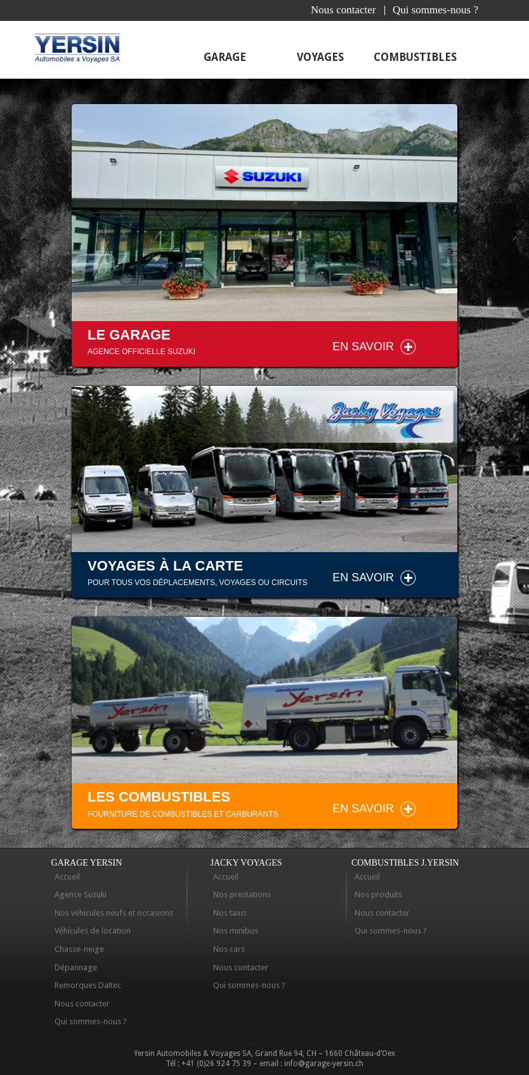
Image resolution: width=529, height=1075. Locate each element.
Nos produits (378, 894)
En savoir (363, 346)
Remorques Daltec (88, 985)
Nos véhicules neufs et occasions (114, 913)
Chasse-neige (79, 949)
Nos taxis (230, 913)
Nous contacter (343, 10)
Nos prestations (242, 894)
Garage (225, 57)
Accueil (67, 876)
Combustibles (415, 57)
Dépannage (76, 967)
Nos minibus (235, 930)
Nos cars (229, 949)
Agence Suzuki (81, 894)
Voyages (320, 57)
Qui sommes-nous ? (435, 10)
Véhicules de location (93, 930)
